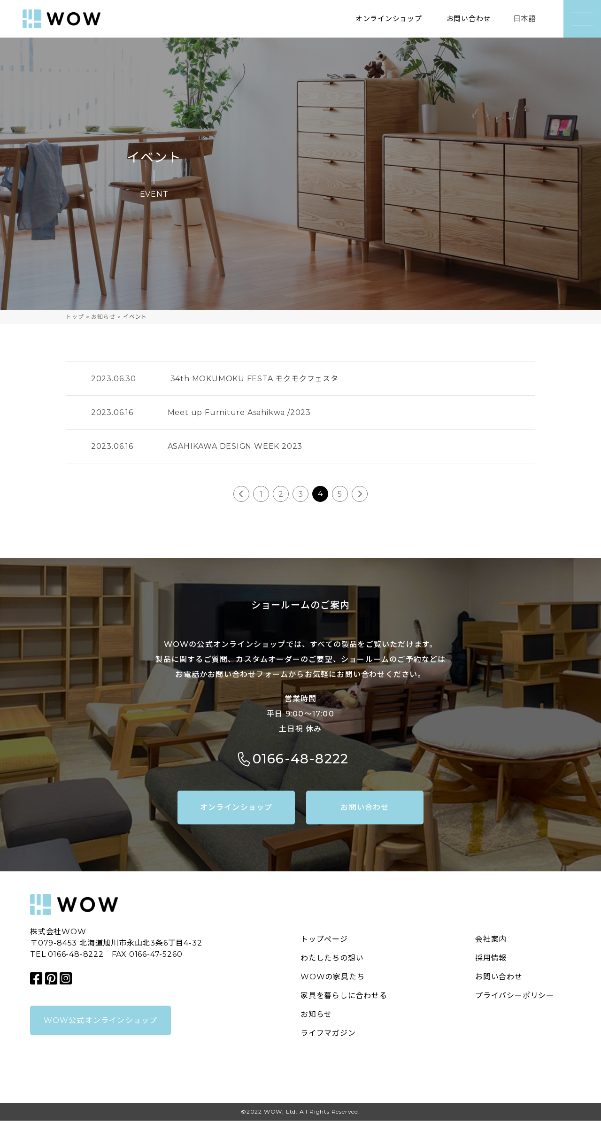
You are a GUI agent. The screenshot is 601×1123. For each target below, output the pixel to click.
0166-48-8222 (300, 761)
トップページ (324, 941)
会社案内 (491, 941)
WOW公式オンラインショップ (101, 1022)
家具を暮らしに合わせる (343, 997)
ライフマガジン (328, 1035)
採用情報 (491, 960)
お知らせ (316, 1016)
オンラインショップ (383, 18)
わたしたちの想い (331, 960)
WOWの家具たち (332, 979)
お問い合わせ (467, 18)
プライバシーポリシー (514, 997)
